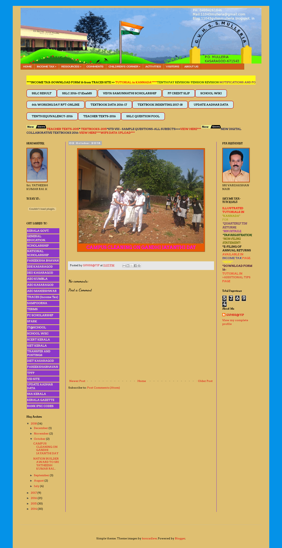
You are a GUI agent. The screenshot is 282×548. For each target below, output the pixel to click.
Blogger (180, 538)
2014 (34, 508)
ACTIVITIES (153, 66)
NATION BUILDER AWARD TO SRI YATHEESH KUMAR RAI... (46, 463)
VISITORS (172, 66)
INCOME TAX (232, 258)
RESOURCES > (71, 66)
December (41, 428)
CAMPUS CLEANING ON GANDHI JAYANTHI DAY (46, 448)
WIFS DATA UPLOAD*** (117, 132)
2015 (34, 503)
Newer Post (77, 381)
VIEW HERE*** (190, 129)
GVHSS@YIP (235, 314)
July (37, 486)
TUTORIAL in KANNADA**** (140, 82)
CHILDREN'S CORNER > (124, 66)
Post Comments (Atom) (103, 387)
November (41, 433)
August (39, 480)
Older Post (205, 381)
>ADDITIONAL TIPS (236, 277)
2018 (34, 423)
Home (141, 381)
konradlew (149, 538)
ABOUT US (191, 66)
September (42, 475)
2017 (34, 492)
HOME (27, 66)
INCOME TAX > (46, 66)
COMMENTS (94, 66)
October (40, 438)
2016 (34, 498)
